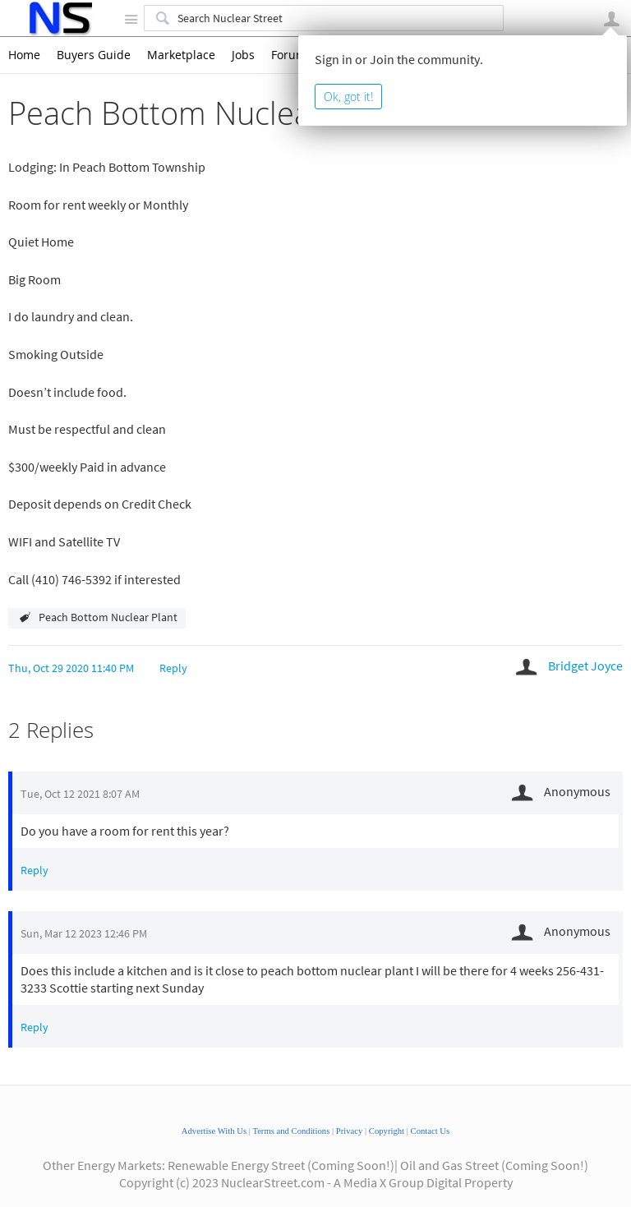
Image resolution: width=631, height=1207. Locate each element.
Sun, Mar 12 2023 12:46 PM (84, 933)
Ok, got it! (348, 96)
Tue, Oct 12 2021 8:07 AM (80, 793)
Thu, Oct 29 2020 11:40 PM (71, 668)
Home (24, 55)
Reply (173, 668)
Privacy (349, 1131)
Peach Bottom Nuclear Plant (108, 617)
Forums (291, 55)
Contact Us (430, 1131)
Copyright (386, 1131)
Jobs (243, 55)
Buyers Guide (94, 55)
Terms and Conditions (290, 1131)
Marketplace (181, 55)
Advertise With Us (214, 1131)
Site (131, 19)
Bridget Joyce (585, 665)
